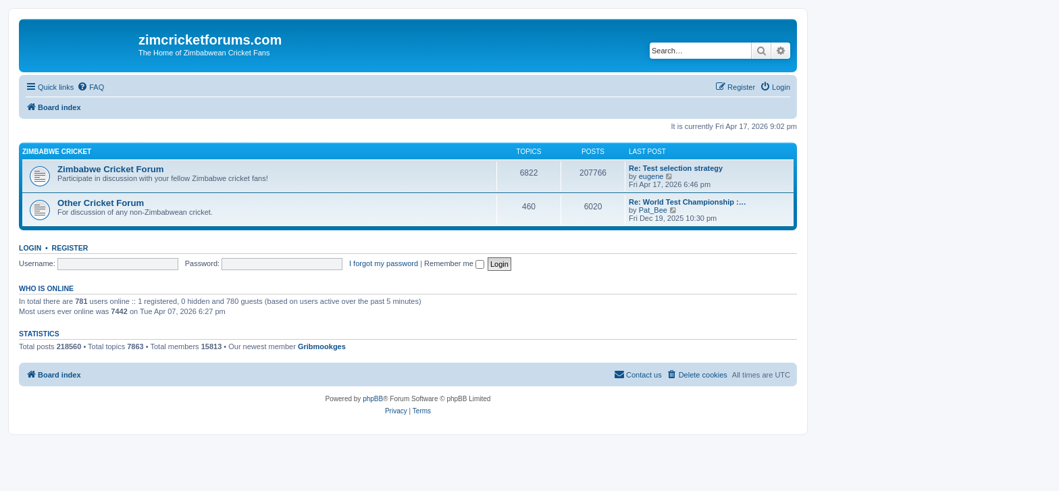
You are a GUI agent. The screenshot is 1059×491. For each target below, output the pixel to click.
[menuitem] (90, 87)
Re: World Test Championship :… (687, 202)
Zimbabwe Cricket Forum (110, 169)
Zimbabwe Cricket (56, 151)
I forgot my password (383, 263)
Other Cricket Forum (100, 203)
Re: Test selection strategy (676, 168)
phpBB (373, 399)
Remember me (454, 263)
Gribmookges (322, 346)
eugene (651, 176)
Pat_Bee (653, 210)
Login (30, 248)
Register (70, 248)
